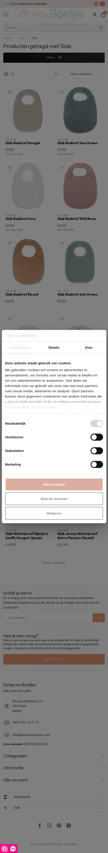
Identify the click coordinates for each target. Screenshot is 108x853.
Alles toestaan (54, 484)
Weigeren (54, 513)
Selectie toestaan (54, 499)
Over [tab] (89, 347)
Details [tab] (54, 347)
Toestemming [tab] (19, 347)
